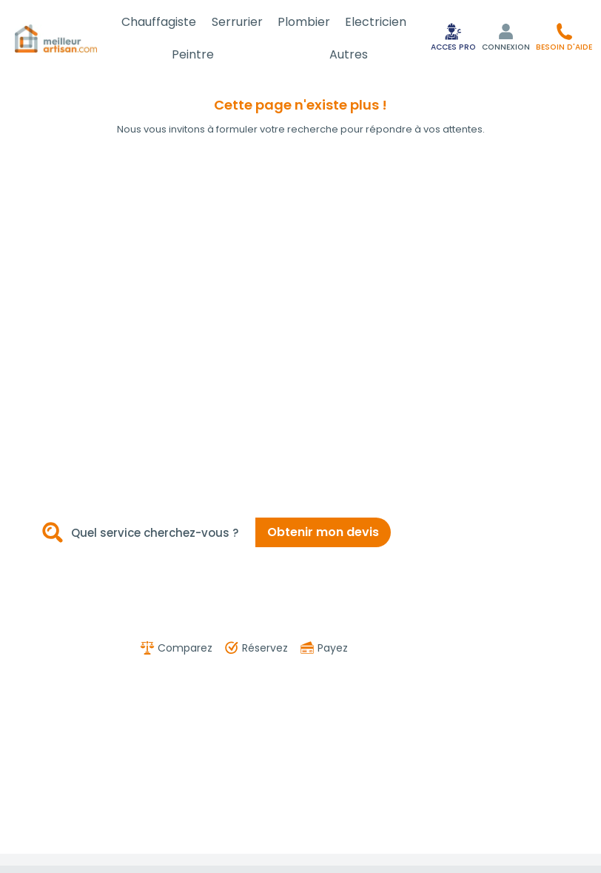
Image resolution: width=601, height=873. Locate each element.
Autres (348, 54)
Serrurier (237, 21)
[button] (564, 36)
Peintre (193, 54)
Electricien (375, 21)
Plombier (304, 21)
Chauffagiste (158, 21)
